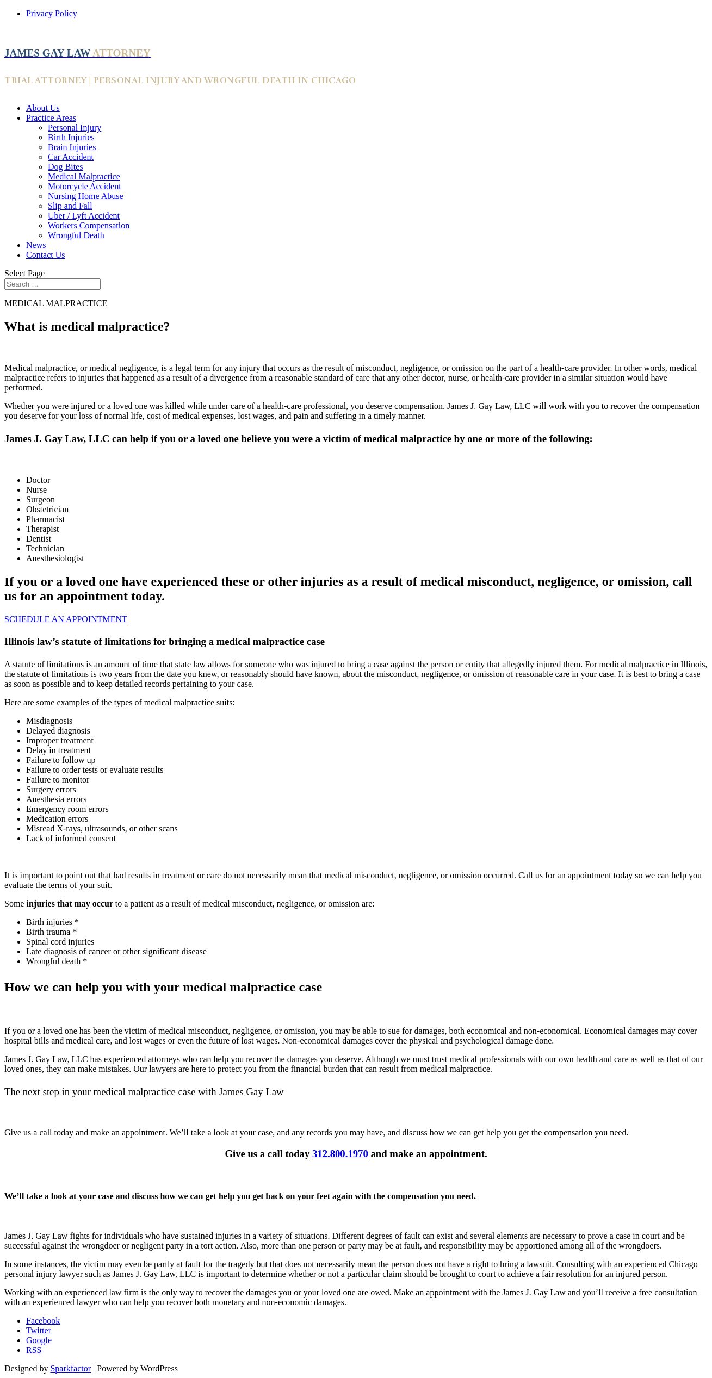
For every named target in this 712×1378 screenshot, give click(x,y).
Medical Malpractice (84, 176)
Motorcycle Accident (84, 186)
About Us (43, 108)
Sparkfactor (70, 1368)
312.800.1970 (340, 1153)
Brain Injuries (72, 147)
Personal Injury (74, 127)
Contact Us (45, 254)
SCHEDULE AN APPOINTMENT (65, 619)
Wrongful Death (76, 235)
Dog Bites (65, 166)
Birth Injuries (71, 137)
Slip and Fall (70, 205)
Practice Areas (51, 117)
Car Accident (71, 157)
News (36, 245)
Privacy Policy (51, 13)
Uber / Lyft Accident (84, 215)
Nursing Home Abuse (85, 196)
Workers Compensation (88, 225)
